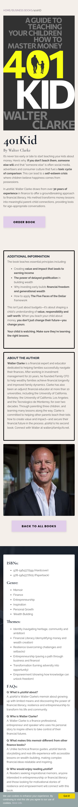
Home (6, 10)
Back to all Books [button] (39, 526)
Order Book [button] (24, 222)
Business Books (22, 10)
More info (17, 803)
